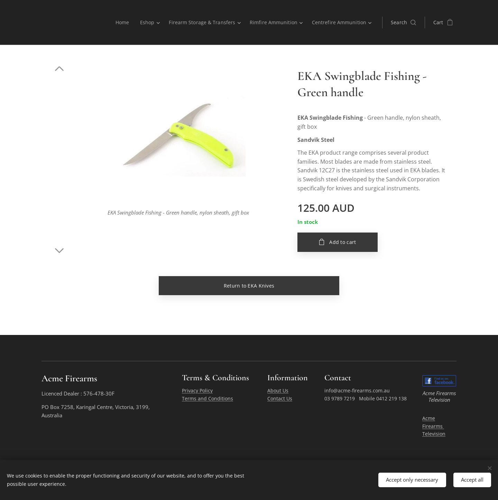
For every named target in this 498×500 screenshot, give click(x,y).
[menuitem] (119, 22)
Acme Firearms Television (433, 426)
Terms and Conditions (207, 398)
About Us (277, 391)
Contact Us (279, 398)
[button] (403, 22)
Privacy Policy (197, 391)
